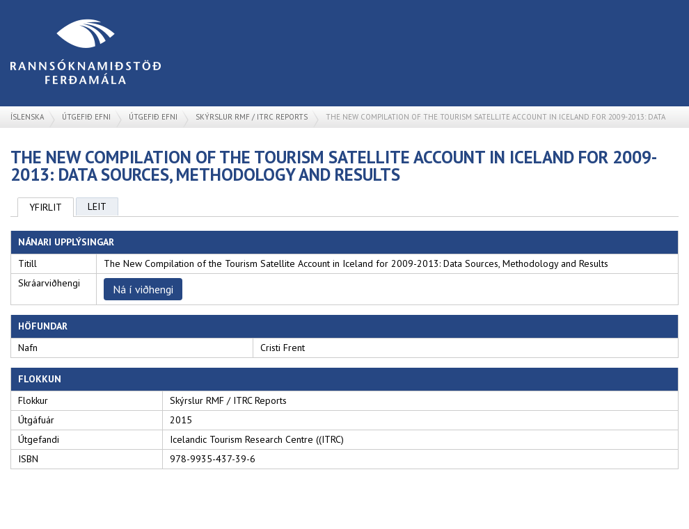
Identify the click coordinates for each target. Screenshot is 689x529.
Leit (97, 206)
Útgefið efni (86, 117)
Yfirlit (45, 207)
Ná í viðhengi (143, 289)
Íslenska (27, 117)
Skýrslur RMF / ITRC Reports (252, 117)
